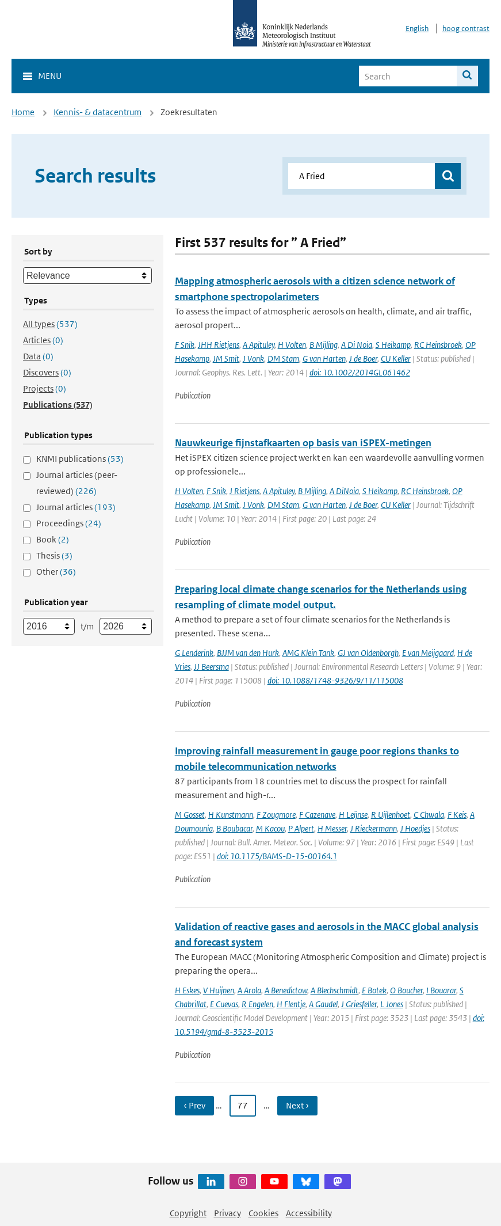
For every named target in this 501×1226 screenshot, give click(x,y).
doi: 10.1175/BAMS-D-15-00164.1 (277, 856)
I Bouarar (441, 990)
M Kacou (270, 828)
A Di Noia (356, 344)
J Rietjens (244, 490)
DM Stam (283, 358)
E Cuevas (224, 1004)
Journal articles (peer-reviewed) (76, 482)
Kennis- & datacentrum (97, 112)
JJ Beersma (211, 666)
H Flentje (291, 1004)
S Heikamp (393, 344)
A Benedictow (286, 990)
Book (52, 539)
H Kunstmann (230, 814)
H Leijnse (353, 814)
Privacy (227, 1213)
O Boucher (406, 990)
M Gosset (190, 814)
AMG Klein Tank (308, 652)
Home (23, 112)
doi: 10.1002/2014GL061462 (359, 372)
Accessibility (309, 1213)
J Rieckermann (373, 828)
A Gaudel (323, 1004)
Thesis (54, 555)
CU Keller (396, 358)
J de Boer (363, 358)
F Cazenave (317, 814)
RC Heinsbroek (438, 344)
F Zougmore (276, 814)
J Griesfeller (359, 1004)
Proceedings (68, 523)
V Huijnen (218, 990)
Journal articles (76, 507)
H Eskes (187, 990)
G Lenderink (194, 652)
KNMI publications (80, 458)
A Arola (249, 990)
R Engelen (257, 1004)
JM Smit (226, 358)
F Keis (457, 814)
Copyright (188, 1213)
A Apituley (258, 344)
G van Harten (324, 358)
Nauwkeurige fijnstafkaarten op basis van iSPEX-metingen (303, 442)
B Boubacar (234, 828)
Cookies (263, 1213)
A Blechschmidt (334, 990)
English (417, 28)
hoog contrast (465, 28)
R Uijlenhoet (390, 814)
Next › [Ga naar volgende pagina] (297, 1105)
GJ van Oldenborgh (368, 652)
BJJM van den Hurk (248, 652)
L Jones (391, 1004)
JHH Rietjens (218, 344)
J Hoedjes (415, 828)
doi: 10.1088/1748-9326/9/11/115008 (335, 680)
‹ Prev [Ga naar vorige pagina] (194, 1105)
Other (56, 571)
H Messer (332, 828)
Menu (50, 75)
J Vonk (253, 358)
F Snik (184, 344)
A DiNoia (344, 490)
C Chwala (429, 814)
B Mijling (323, 344)
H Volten (292, 344)
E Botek (374, 990)
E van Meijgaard (428, 652)
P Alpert (301, 828)
